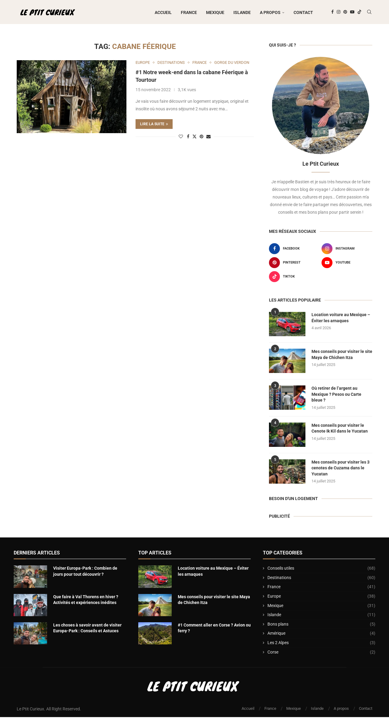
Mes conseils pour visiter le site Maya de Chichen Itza (342, 355)
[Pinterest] (345, 12)
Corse (321, 653)
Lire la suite (154, 125)
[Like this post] (181, 137)
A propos (270, 12)
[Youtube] (352, 12)
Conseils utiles (321, 569)
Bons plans (321, 625)
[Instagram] (338, 12)
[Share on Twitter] (194, 137)
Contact (303, 12)
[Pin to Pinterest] (201, 137)
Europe (321, 597)
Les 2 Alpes (321, 644)
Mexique (215, 12)
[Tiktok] (359, 12)
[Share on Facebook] (188, 137)
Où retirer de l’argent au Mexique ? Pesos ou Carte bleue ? (336, 395)
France (189, 12)
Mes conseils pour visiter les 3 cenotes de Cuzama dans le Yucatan (341, 468)
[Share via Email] (208, 137)
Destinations (321, 579)
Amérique (321, 634)
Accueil (163, 12)
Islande (242, 12)
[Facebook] (332, 12)
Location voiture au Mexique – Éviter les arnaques (341, 318)
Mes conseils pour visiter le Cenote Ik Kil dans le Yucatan (340, 428)
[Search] (369, 12)
